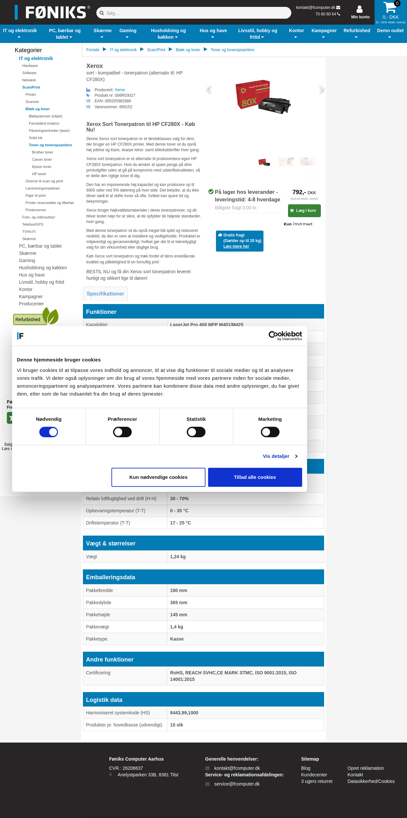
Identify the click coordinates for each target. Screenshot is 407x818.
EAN (39, 457)
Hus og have (32, 274)
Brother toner (42, 152)
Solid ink (36, 138)
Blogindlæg (30, 372)
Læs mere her (236, 246)
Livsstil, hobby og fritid (41, 282)
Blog (305, 768)
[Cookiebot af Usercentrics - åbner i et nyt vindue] (317, 336)
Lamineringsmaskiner (43, 188)
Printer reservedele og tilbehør (50, 203)
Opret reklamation (366, 768)
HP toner (39, 174)
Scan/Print (31, 87)
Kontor (25, 289)
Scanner (32, 102)
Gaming (27, 260)
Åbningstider (32, 357)
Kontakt (355, 774)
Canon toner (42, 159)
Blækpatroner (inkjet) (45, 116)
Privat (21, 457)
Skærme (29, 239)
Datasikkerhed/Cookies (371, 781)
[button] (20, 34)
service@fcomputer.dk (237, 784)
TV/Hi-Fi (28, 232)
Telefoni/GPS (32, 224)
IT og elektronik (36, 58)
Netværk (29, 80)
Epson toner (41, 167)
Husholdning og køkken (43, 267)
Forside (92, 50)
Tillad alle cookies (299, 477)
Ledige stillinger (35, 379)
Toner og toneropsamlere (50, 145)
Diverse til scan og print (44, 181)
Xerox (120, 90)
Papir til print (36, 195)
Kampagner (31, 296)
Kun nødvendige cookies (202, 477)
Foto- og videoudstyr (38, 217)
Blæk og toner (38, 109)
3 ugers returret (317, 781)
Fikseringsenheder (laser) (49, 131)
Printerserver (36, 210)
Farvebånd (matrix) (44, 123)
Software (29, 73)
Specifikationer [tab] (105, 294)
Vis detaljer (320, 456)
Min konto (360, 17)
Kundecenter (32, 365)
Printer (31, 94)
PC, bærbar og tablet (40, 246)
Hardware (30, 66)
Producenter (31, 303)
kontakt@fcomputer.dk (315, 7)
